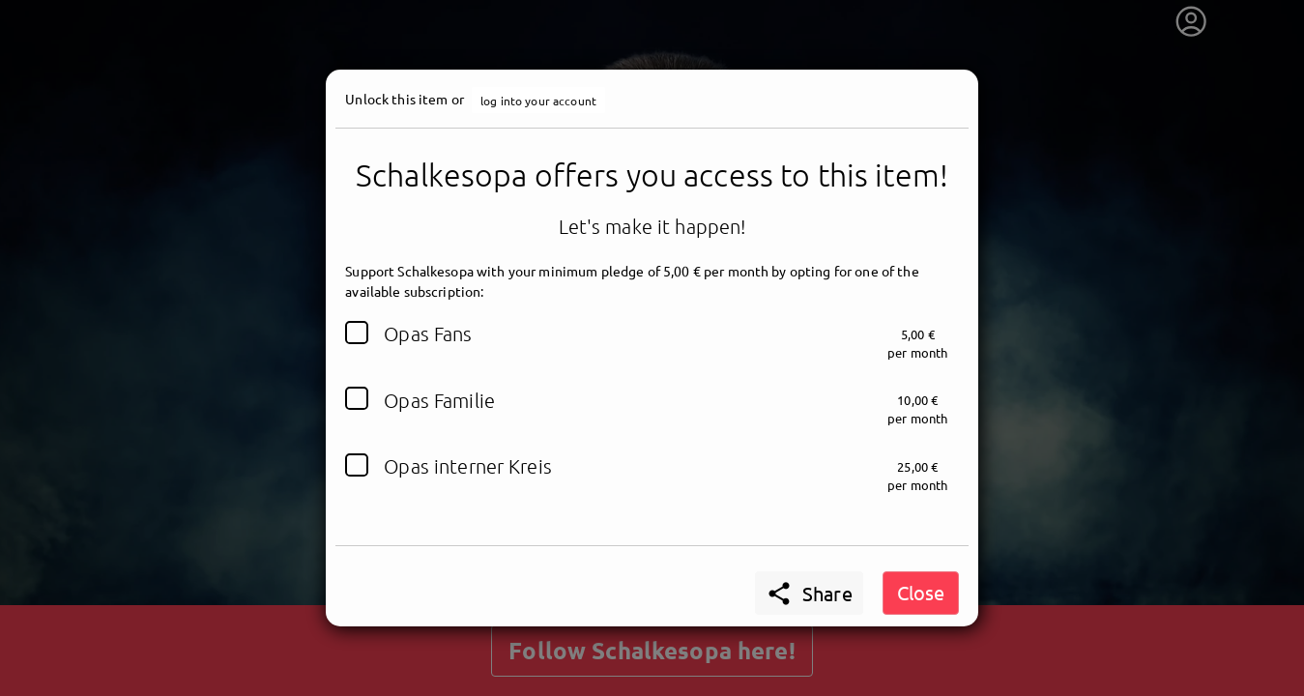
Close (920, 592)
